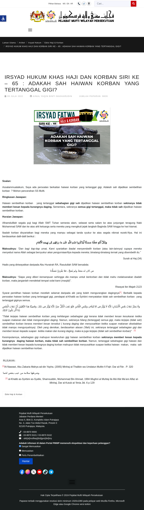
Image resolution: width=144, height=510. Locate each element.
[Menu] (30, 30)
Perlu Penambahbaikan (31, 455)
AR (71, 4)
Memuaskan (26, 451)
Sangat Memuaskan (30, 446)
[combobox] (112, 4)
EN (68, 4)
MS (64, 4)
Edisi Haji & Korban (13, 394)
